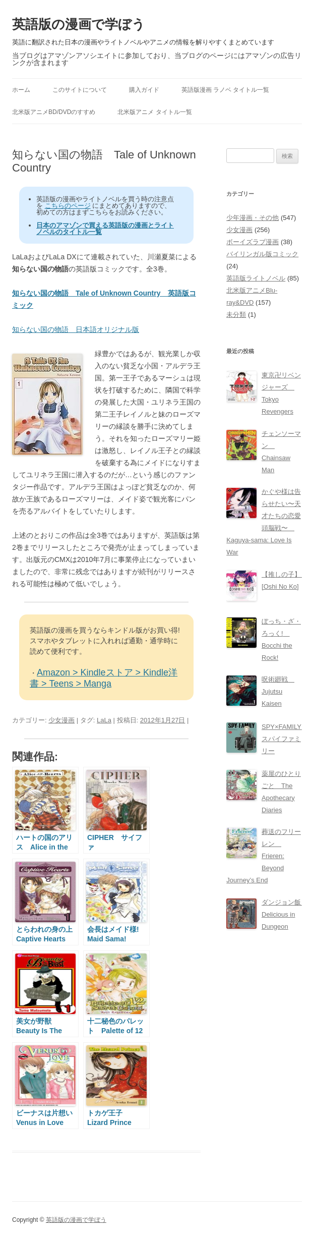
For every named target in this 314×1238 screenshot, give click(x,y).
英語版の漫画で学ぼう (78, 24)
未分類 (236, 314)
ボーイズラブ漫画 (252, 242)
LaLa (104, 720)
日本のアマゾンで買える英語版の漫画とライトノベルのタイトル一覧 (105, 228)
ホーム (21, 89)
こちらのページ (68, 205)
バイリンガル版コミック (262, 254)
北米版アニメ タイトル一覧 (154, 112)
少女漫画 (61, 720)
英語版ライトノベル (255, 278)
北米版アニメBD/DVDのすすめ (53, 112)
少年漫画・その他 (252, 217)
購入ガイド (144, 89)
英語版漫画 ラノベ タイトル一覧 (225, 89)
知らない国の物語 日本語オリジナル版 (75, 329)
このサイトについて (79, 89)
